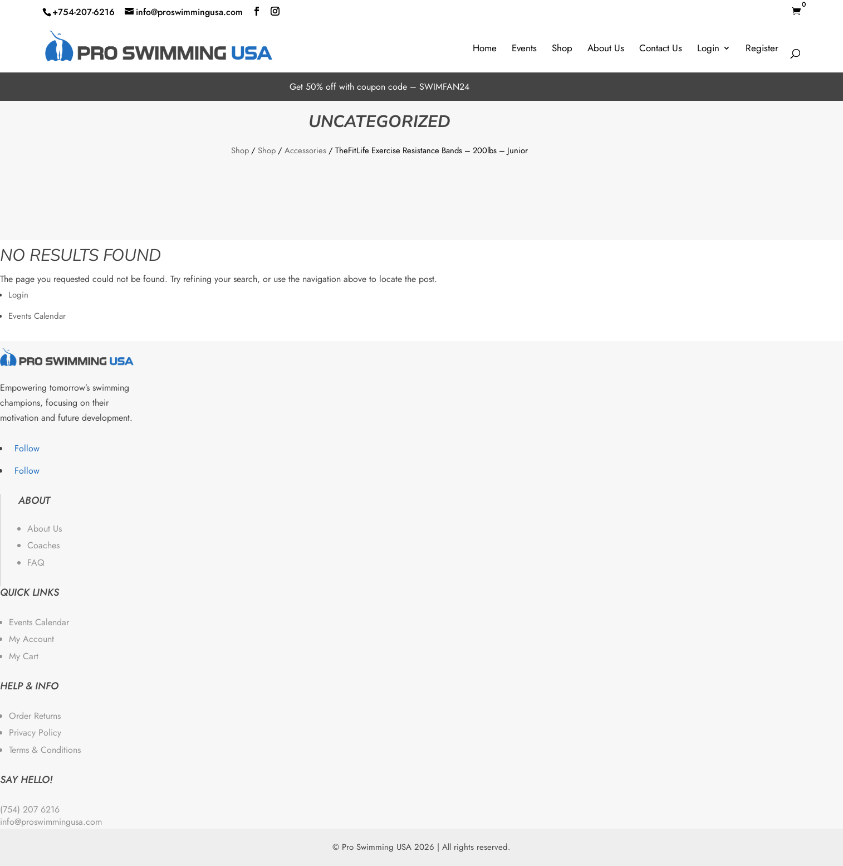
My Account (31, 639)
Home (485, 48)
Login (708, 48)
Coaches (43, 545)
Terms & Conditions (45, 749)
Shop (562, 48)
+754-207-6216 (83, 12)
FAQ (36, 562)
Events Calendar (37, 316)
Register (762, 48)
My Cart (23, 656)
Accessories (305, 150)
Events (524, 48)
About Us (605, 48)
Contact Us (660, 48)
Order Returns (35, 715)
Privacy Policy (35, 732)
